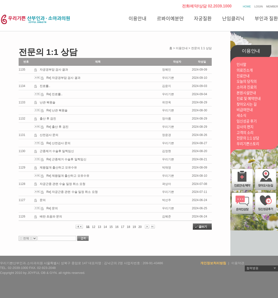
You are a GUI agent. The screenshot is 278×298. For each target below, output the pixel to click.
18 (128, 226)
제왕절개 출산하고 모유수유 (58, 167)
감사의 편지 (245, 126)
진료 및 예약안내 (249, 98)
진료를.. (45, 86)
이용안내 (137, 18)
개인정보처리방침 (213, 263)
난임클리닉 (233, 18)
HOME (247, 6)
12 (93, 226)
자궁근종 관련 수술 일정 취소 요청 (63, 184)
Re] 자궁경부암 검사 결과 (63, 78)
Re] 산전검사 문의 (58, 143)
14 (105, 226)
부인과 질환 (266, 18)
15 (111, 226)
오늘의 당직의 (247, 81)
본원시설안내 (246, 92)
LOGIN (258, 6)
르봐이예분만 (170, 18)
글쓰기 (203, 226)
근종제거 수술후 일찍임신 (57, 151)
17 (122, 226)
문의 (43, 200)
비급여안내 (245, 109)
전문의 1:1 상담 (248, 138)
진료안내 (243, 76)
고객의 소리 (245, 132)
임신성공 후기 (247, 121)
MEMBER (272, 6)
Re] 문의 (52, 208)
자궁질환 (203, 18)
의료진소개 (245, 70)
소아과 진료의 (247, 87)
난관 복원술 (47, 102)
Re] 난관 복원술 (57, 110)
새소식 (241, 115)
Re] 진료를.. (54, 94)
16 (116, 226)
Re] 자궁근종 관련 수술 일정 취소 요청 (72, 192)
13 (99, 226)
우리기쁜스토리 (248, 143)
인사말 (241, 64)
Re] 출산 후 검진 (57, 126)
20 (139, 226)
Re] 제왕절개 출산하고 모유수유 (67, 175)
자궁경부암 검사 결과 (54, 69)
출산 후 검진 (48, 118)
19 (134, 226)
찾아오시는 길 (247, 104)
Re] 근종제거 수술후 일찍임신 (66, 159)
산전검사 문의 (49, 135)
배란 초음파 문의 (51, 216)
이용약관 (237, 263)
